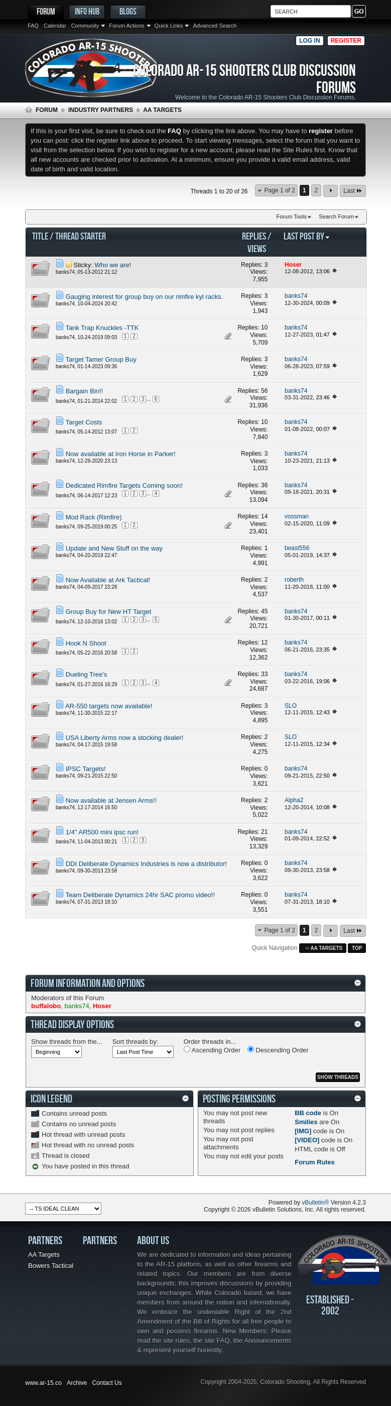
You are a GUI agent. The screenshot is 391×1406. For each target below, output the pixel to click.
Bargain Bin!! (84, 391)
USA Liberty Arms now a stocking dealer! (125, 737)
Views (256, 248)
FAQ (33, 26)
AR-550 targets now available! (108, 706)
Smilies (306, 1122)
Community (85, 26)
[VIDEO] (307, 1140)
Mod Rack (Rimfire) (94, 517)
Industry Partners (100, 110)
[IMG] (303, 1131)
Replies (254, 236)
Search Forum (336, 216)
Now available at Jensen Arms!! (111, 800)
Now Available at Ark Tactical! (108, 580)
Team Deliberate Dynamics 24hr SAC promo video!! (140, 895)
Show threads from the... (66, 1041)
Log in (309, 40)
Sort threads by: (135, 1041)
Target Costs (83, 422)
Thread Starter (80, 236)
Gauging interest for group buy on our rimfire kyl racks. (144, 296)
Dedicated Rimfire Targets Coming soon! (124, 485)
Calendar (55, 26)
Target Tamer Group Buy (100, 359)
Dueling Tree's (86, 674)
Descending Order (278, 1050)
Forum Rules (314, 1162)
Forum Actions (126, 26)
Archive (77, 1382)
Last (352, 190)
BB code (308, 1113)
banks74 (65, 272)
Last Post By (307, 236)
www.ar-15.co (43, 1382)
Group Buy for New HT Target (109, 611)
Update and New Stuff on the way (114, 548)
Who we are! (112, 265)
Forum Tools (292, 216)
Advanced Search (214, 26)
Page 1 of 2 (280, 190)
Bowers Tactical (50, 1265)
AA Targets (44, 1254)
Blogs (128, 11)
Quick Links (169, 26)
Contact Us (106, 1382)
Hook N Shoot (86, 643)
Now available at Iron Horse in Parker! (121, 454)
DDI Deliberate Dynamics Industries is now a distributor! (146, 864)
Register (346, 40)
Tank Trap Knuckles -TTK (102, 328)
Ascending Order (212, 1050)
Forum (46, 11)
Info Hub (87, 11)
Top (357, 948)
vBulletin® (315, 1202)
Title (40, 236)
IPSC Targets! (86, 769)
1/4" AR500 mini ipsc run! (102, 832)
